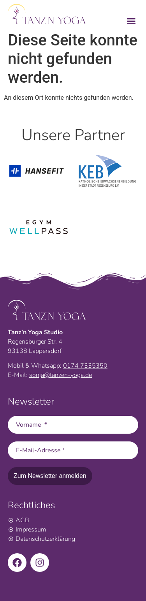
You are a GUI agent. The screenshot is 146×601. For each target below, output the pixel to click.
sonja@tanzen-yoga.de (60, 375)
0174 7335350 (85, 365)
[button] (131, 21)
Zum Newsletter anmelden (50, 475)
